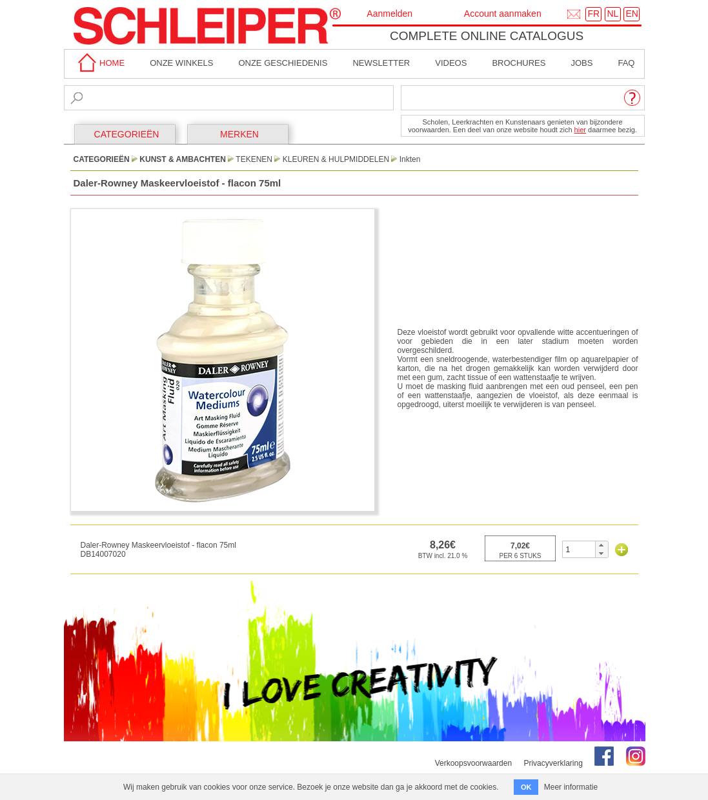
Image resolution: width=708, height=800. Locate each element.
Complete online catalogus (486, 36)
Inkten (410, 159)
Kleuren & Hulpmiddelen (336, 159)
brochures (518, 63)
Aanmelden (389, 13)
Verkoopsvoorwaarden (473, 763)
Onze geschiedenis (282, 63)
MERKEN (239, 134)
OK (526, 787)
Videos (451, 63)
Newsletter (381, 63)
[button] (601, 545)
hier (580, 130)
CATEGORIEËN (126, 134)
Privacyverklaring (552, 763)
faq (626, 63)
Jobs (581, 63)
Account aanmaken (502, 13)
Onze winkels (181, 63)
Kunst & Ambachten (182, 159)
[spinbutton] (579, 549)
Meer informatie (571, 787)
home (99, 63)
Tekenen (254, 159)
